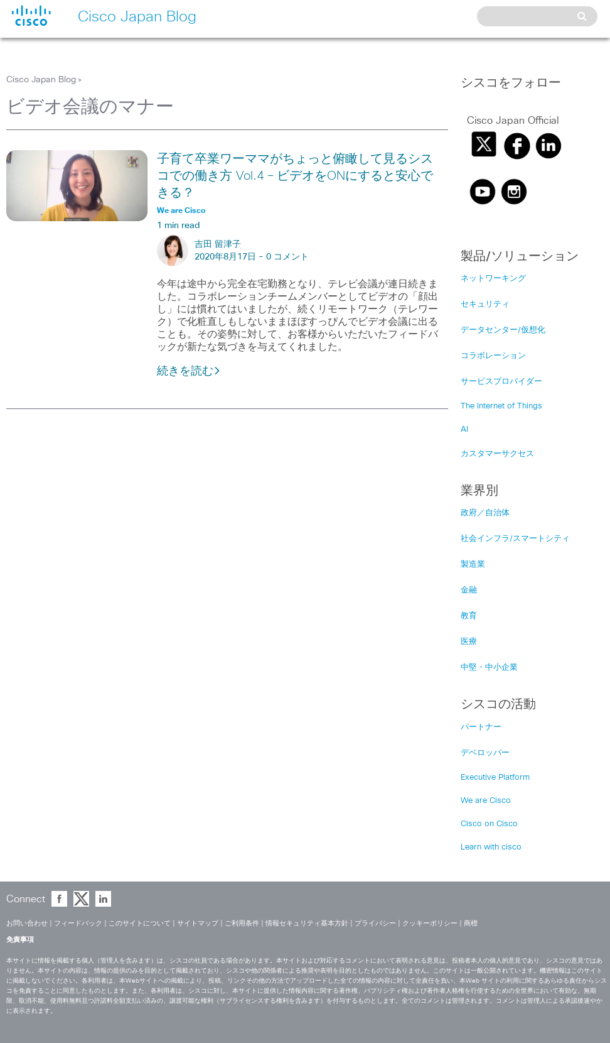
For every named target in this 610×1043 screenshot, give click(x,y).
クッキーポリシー (430, 923)
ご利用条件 (242, 923)
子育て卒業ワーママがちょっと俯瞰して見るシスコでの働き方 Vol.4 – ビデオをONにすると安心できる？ (295, 176)
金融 (469, 590)
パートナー (481, 727)
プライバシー (375, 923)
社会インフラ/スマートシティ (515, 539)
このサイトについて (140, 923)
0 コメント (287, 257)
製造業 (473, 564)
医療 (469, 642)
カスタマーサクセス (497, 454)
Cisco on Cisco (489, 824)
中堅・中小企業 (489, 667)
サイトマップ (197, 923)
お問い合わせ (27, 923)
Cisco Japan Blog (41, 79)
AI (464, 429)
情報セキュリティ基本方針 (306, 923)
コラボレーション (493, 356)
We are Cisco (486, 801)
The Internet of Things (501, 406)
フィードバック (78, 923)
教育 (469, 616)
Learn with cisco (491, 847)
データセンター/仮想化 (503, 330)
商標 (471, 923)
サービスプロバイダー (501, 382)
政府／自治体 (485, 513)
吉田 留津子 (218, 244)
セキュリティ (485, 304)
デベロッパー (485, 753)
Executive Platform (495, 777)
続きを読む (189, 371)
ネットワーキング (493, 279)
